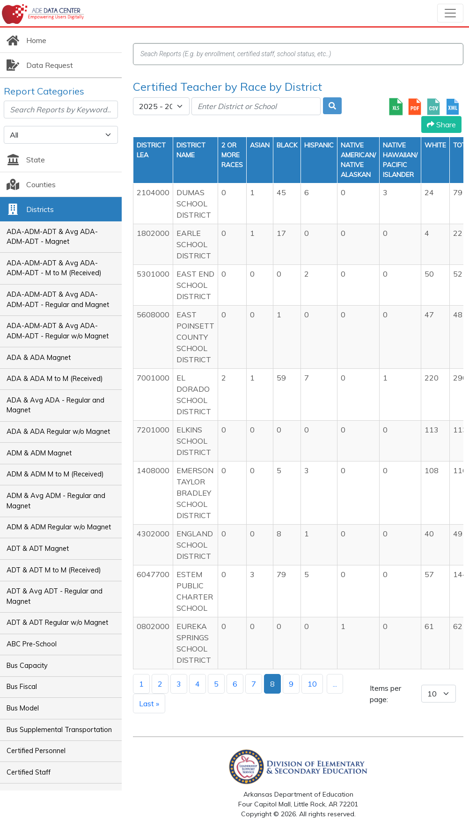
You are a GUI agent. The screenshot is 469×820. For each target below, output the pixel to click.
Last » (149, 703)
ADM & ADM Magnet (39, 453)
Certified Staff (29, 772)
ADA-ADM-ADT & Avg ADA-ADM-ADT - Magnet (52, 236)
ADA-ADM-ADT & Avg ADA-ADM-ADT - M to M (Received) (54, 268)
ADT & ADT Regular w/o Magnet (57, 622)
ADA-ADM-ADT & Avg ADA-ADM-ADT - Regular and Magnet (58, 299)
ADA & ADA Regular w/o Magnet (58, 431)
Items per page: (385, 693)
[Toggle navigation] (450, 13)
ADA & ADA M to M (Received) (55, 378)
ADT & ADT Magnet (38, 548)
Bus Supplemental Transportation (59, 729)
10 (312, 683)
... (335, 683)
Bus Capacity (27, 665)
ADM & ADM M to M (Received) (55, 474)
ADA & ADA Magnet (39, 357)
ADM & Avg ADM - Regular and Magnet (56, 500)
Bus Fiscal (22, 686)
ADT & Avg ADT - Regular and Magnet (55, 596)
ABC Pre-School (32, 644)
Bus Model (23, 708)
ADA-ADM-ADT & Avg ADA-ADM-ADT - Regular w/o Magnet (58, 331)
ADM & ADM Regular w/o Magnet (59, 527)
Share (441, 124)
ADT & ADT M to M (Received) (54, 570)
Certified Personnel (36, 751)
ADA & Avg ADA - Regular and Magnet (55, 405)
